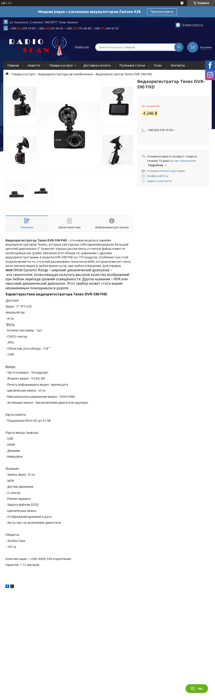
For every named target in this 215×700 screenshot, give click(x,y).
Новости (34, 65)
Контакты (178, 65)
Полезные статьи (132, 65)
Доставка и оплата (97, 65)
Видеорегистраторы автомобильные (65, 74)
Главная (13, 65)
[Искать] (178, 47)
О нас (158, 65)
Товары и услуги (61, 65)
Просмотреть (162, 12)
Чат (197, 689)
